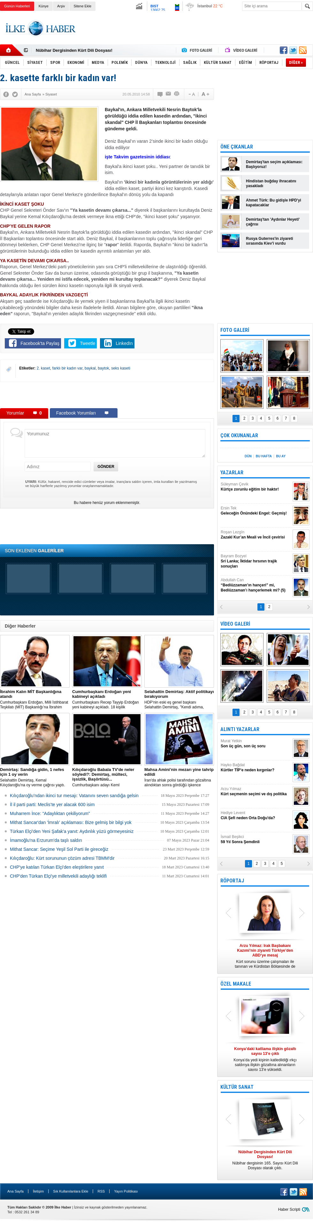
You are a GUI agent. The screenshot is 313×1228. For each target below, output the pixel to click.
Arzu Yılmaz (256, 792)
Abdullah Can (256, 585)
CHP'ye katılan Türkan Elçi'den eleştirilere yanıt (57, 867)
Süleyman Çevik (256, 487)
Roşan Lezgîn (256, 535)
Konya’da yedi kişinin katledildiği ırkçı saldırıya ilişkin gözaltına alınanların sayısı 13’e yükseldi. (265, 1059)
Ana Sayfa (15, 1191)
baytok (103, 368)
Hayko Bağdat (256, 768)
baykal (90, 368)
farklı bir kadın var (67, 368)
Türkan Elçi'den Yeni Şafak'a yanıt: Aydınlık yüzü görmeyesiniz (72, 831)
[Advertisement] (107, 394)
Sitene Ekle (82, 6)
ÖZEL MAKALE (235, 984)
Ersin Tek (256, 511)
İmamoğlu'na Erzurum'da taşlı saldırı (46, 840)
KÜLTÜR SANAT (237, 1087)
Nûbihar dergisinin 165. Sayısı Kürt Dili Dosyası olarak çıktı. (265, 1160)
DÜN (248, 456)
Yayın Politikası (126, 1191)
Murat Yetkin (256, 744)
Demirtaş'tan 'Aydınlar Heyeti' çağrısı (273, 221)
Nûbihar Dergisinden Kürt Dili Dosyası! (74, 50)
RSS (101, 1191)
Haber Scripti (289, 1209)
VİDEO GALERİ (235, 624)
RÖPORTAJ (232, 881)
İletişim (38, 1191)
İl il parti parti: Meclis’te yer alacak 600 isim (52, 804)
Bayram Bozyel (256, 561)
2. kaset (43, 368)
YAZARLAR (231, 472)
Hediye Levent (256, 815)
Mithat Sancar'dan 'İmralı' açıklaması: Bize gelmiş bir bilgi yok (71, 822)
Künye (44, 6)
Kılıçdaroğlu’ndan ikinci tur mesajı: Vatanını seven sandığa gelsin (74, 795)
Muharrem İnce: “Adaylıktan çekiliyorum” (50, 813)
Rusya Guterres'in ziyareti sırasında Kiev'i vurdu (269, 241)
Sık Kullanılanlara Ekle (70, 1191)
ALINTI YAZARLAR (239, 729)
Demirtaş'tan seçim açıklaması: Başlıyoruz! (274, 164)
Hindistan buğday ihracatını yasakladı (271, 183)
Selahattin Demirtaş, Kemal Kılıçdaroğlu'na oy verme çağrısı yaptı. (35, 777)
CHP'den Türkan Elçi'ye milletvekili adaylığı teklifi (58, 876)
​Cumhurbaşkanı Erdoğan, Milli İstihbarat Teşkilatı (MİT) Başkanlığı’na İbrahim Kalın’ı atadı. (35, 699)
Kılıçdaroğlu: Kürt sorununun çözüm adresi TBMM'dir (62, 858)
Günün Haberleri (17, 6)
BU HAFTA (264, 456)
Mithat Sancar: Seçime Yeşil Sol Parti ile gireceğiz (59, 849)
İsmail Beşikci (256, 839)
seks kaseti (120, 368)
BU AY (281, 456)
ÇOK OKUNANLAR (239, 435)
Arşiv (61, 6)
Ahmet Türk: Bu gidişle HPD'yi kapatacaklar (273, 202)
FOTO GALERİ (234, 330)
